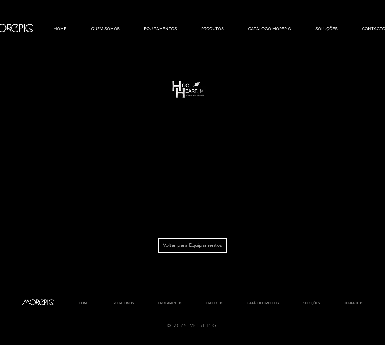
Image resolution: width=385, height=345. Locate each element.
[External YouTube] (189, 168)
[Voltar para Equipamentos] (192, 245)
